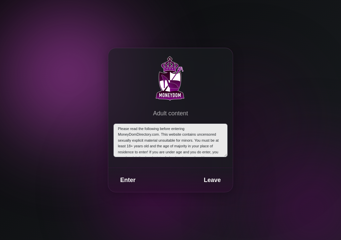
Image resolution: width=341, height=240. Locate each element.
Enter (128, 180)
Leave (212, 180)
